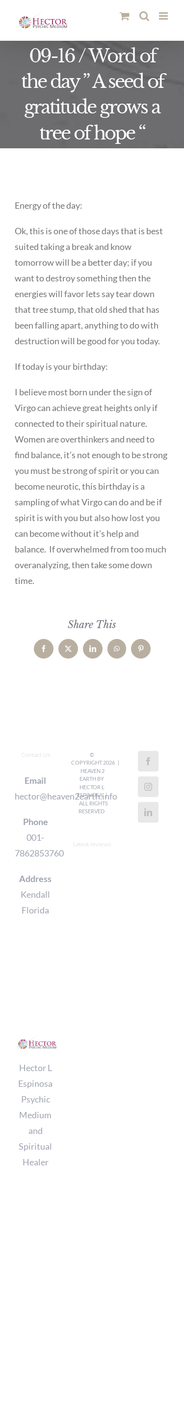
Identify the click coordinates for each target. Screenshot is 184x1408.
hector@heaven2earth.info (35, 796)
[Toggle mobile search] (144, 16)
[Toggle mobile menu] (164, 16)
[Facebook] (148, 761)
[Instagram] (148, 786)
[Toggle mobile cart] (125, 16)
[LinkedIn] (148, 812)
